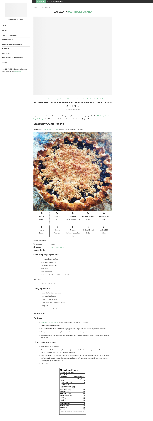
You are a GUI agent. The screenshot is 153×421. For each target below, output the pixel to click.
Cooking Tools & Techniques (12, 44)
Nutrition (5, 48)
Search (4, 62)
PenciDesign (18, 71)
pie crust (106, 350)
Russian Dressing (57, 2)
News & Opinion (7, 39)
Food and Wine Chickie (51, 129)
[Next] (49, 1)
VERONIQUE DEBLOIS (57, 247)
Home (4, 26)
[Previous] (47, 1)
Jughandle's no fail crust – (49, 322)
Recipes (4, 30)
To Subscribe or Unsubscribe (12, 58)
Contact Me (6, 53)
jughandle (76, 109)
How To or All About (9, 35)
